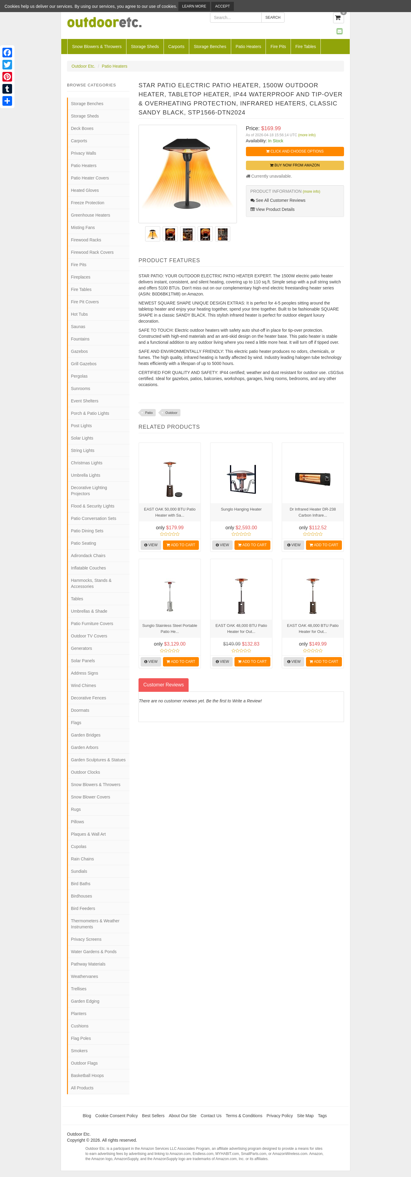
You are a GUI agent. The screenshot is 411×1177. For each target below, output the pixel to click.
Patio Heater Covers (90, 178)
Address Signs (84, 673)
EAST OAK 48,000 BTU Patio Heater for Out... (241, 628)
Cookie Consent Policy (116, 1115)
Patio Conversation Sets (93, 518)
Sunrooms (80, 388)
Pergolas (79, 376)
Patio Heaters (248, 46)
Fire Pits (278, 46)
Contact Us (211, 1115)
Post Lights (81, 425)
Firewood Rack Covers (92, 252)
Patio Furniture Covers (92, 623)
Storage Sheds (145, 46)
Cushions (79, 1026)
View (151, 545)
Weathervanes (84, 976)
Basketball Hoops (87, 1075)
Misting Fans (83, 227)
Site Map (305, 1115)
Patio (149, 412)
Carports (176, 46)
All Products (82, 1087)
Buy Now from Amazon (295, 165)
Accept (222, 6)
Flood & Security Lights (92, 506)
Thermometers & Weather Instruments (95, 923)
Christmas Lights (86, 462)
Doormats (80, 710)
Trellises (79, 988)
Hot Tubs (79, 314)
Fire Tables (305, 46)
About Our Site (182, 1115)
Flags (76, 722)
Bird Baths (81, 883)
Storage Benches (210, 46)
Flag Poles (81, 1038)
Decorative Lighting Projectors (89, 490)
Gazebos (79, 351)
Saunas (78, 326)
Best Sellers (153, 1115)
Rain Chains (82, 858)
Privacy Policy (279, 1115)
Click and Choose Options (294, 151)
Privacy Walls (83, 153)
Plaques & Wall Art (88, 834)
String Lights (82, 450)
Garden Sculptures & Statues (98, 759)
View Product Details (272, 209)
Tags (322, 1115)
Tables (77, 598)
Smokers (79, 1050)
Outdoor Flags (84, 1063)
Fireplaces (81, 277)
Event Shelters (84, 400)
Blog (87, 1115)
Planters (78, 1013)
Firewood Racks (86, 239)
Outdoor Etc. (83, 66)
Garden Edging (85, 1001)
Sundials (79, 871)
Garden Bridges (85, 735)
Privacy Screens (86, 939)
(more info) (307, 135)
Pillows (77, 821)
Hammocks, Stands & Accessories (91, 583)
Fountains (80, 339)
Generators (81, 648)
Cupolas (78, 846)
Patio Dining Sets (87, 530)
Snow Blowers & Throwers (97, 46)
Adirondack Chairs (88, 555)
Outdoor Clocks (85, 772)
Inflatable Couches (88, 568)
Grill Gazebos (84, 363)
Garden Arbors (84, 747)
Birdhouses (81, 896)
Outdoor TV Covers (89, 636)
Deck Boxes (82, 128)
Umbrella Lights (85, 475)
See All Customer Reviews (278, 200)
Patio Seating (83, 543)
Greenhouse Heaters (90, 215)
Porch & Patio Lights (90, 413)
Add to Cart (181, 545)
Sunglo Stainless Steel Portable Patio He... (169, 628)
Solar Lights (82, 438)
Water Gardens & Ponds (93, 951)
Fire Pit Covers (85, 301)
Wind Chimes (83, 685)
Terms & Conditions (244, 1115)
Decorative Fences (88, 697)
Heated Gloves (85, 190)
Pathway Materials (88, 964)
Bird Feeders (83, 908)
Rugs (76, 809)
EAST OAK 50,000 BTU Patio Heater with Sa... (170, 512)
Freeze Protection (87, 202)
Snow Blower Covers (90, 797)
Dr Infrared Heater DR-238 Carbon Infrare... (313, 512)
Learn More (194, 6)
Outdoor (171, 412)
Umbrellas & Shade (89, 611)
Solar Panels (83, 660)
